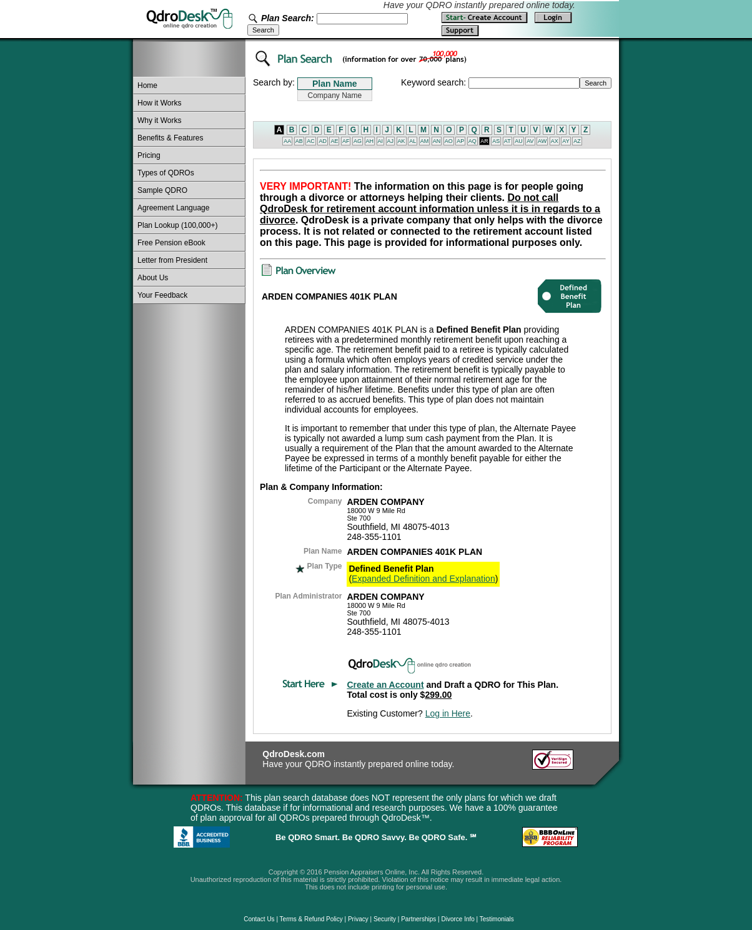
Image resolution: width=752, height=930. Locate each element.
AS (496, 141)
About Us (152, 277)
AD (323, 141)
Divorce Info (457, 919)
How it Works (159, 103)
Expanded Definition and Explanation (423, 579)
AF (346, 141)
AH (370, 141)
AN (437, 141)
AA (287, 141)
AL (412, 141)
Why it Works (159, 120)
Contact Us (259, 919)
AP (460, 141)
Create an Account (385, 685)
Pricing (149, 155)
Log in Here (447, 713)
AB (299, 141)
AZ (577, 141)
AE (334, 141)
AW (542, 141)
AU (519, 141)
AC (311, 141)
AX (554, 141)
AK (401, 141)
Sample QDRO (162, 190)
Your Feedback (162, 295)
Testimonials (497, 919)
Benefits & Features (170, 138)
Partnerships (418, 919)
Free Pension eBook (171, 242)
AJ (390, 141)
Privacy (358, 919)
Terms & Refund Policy (311, 919)
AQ (472, 141)
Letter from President (172, 260)
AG (358, 141)
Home (147, 85)
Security (385, 919)
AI (380, 141)
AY (565, 141)
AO (449, 141)
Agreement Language (173, 207)
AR (484, 141)
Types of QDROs (165, 173)
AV (530, 141)
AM (424, 141)
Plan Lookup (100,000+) (177, 225)
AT (507, 141)
